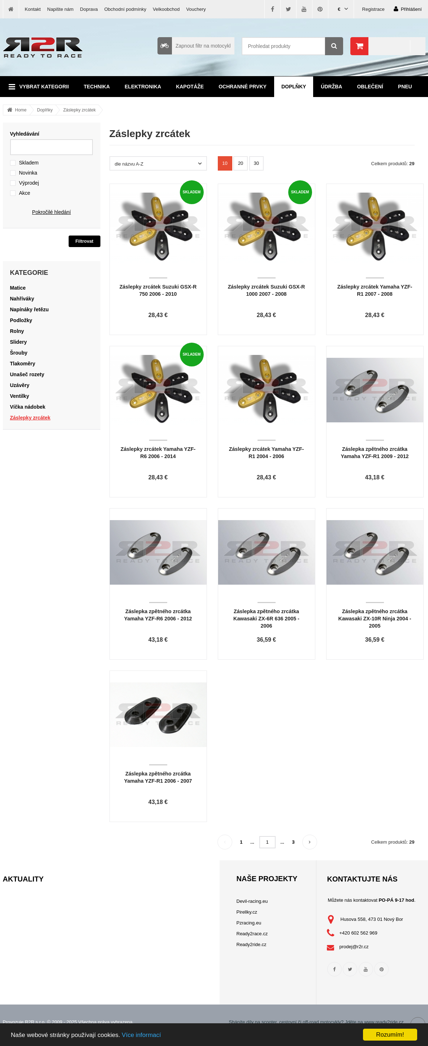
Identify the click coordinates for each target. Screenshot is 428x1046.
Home (21, 110)
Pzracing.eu (249, 923)
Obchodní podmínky (125, 9)
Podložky (21, 320)
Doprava (89, 9)
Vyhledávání (24, 134)
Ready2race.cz (252, 933)
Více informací (141, 1035)
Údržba (331, 86)
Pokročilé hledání (51, 212)
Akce (24, 192)
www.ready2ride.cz (383, 1022)
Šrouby (18, 353)
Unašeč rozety (27, 374)
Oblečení (370, 86)
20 (240, 163)
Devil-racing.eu (252, 901)
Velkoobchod (166, 9)
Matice (18, 288)
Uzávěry (20, 385)
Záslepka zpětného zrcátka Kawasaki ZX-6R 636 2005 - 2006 (266, 618)
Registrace (373, 9)
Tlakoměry (22, 363)
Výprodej (29, 182)
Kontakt (33, 9)
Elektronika (143, 86)
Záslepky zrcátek (79, 110)
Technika (97, 86)
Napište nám (60, 9)
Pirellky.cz (247, 912)
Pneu (405, 86)
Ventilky (19, 396)
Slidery (18, 342)
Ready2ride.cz (252, 944)
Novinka (28, 172)
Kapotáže (190, 86)
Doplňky (293, 86)
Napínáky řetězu (29, 309)
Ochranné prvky (243, 86)
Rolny (17, 331)
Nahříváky (22, 299)
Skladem (29, 162)
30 (256, 163)
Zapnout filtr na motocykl (194, 45)
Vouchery (196, 9)
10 (224, 163)
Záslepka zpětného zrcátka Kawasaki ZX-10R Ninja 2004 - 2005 (374, 618)
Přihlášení (408, 9)
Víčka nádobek (28, 407)
